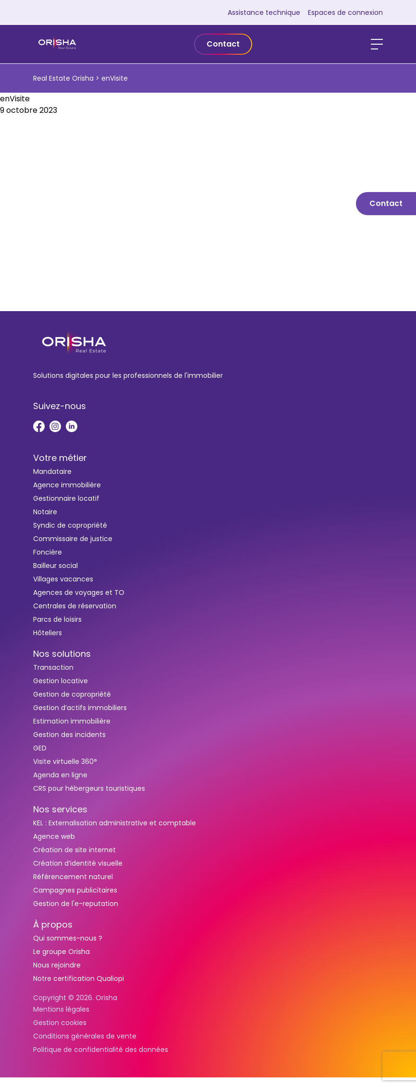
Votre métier (60, 458)
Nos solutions (62, 654)
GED (40, 748)
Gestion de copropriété (72, 694)
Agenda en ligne (60, 775)
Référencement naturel (73, 877)
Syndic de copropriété (70, 525)
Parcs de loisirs (57, 619)
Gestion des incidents (69, 734)
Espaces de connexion (345, 12)
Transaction (53, 667)
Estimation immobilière (71, 721)
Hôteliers (47, 633)
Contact (223, 43)
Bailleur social (55, 565)
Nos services (60, 809)
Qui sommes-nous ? (67, 938)
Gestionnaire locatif (66, 498)
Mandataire (52, 471)
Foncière (47, 552)
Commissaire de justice (72, 539)
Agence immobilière (67, 485)
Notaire (45, 512)
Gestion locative (60, 681)
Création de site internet (74, 850)
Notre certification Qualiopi (78, 978)
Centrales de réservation (74, 606)
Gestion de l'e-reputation (75, 903)
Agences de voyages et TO (78, 592)
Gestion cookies (59, 1022)
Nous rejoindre (57, 965)
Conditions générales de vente (84, 1036)
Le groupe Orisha (61, 951)
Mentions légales (61, 1009)
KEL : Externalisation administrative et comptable (114, 823)
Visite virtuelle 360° (65, 761)
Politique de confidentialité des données (100, 1049)
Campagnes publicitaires (75, 890)
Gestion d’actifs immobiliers (80, 708)
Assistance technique (264, 12)
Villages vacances (63, 579)
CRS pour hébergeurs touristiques (89, 788)
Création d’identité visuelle (77, 863)
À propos (53, 924)
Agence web (54, 836)
